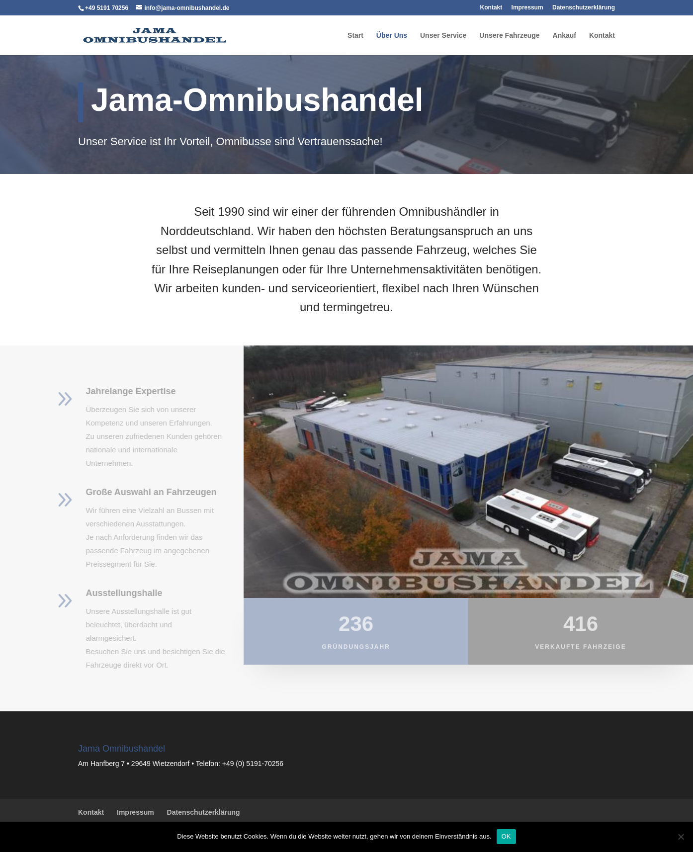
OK (506, 836)
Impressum (527, 7)
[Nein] (681, 837)
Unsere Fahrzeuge (509, 36)
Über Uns (391, 36)
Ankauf (564, 36)
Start (355, 36)
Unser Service (443, 36)
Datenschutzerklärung (583, 7)
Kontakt (491, 7)
